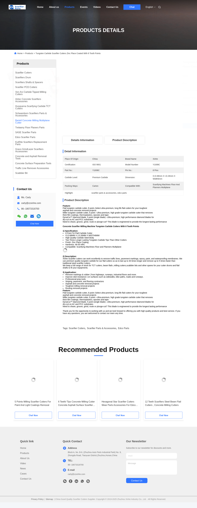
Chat (132, 7)
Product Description (124, 140)
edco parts (123, 328)
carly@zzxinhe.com (31, 203)
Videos (97, 7)
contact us (136, 480)
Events (83, 7)
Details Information (82, 140)
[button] (20, 386)
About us (54, 7)
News (23, 468)
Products (69, 7)
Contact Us (112, 7)
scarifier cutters (77, 328)
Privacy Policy (37, 499)
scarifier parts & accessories (101, 328)
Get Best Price (141, 126)
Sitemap (49, 499)
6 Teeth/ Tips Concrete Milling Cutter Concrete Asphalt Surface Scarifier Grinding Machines (76, 403)
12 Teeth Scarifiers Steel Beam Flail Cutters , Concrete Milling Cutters (163, 403)
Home (40, 7)
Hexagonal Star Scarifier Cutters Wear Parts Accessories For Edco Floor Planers (119, 403)
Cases (23, 473)
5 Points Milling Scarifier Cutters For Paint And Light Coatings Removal (33, 403)
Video (23, 463)
